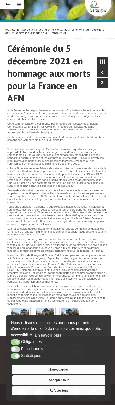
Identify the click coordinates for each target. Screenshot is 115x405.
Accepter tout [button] (59, 380)
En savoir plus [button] (48, 335)
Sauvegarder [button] (58, 369)
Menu (9, 4)
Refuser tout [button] (58, 390)
